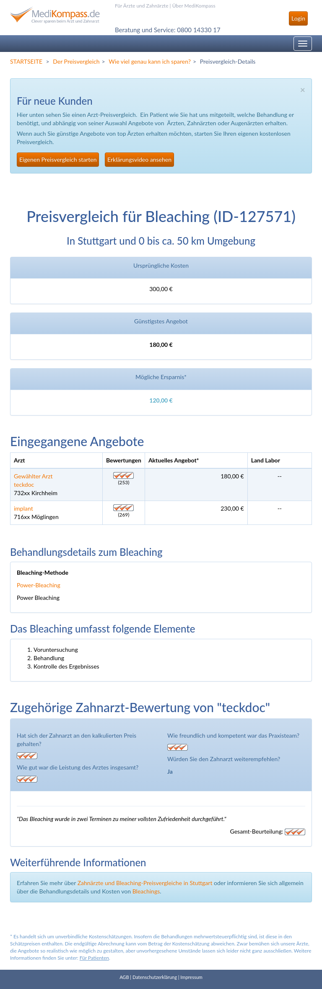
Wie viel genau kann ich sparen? (150, 61)
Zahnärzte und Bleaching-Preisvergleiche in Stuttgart (145, 882)
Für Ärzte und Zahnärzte (141, 6)
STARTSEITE (26, 61)
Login (298, 18)
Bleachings (146, 891)
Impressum (191, 977)
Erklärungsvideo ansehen (139, 159)
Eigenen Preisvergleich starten (57, 159)
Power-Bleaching (38, 585)
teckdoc (24, 484)
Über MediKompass (194, 6)
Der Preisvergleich (76, 61)
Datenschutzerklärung (154, 977)
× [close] (302, 89)
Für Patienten (94, 958)
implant (23, 508)
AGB (124, 977)
